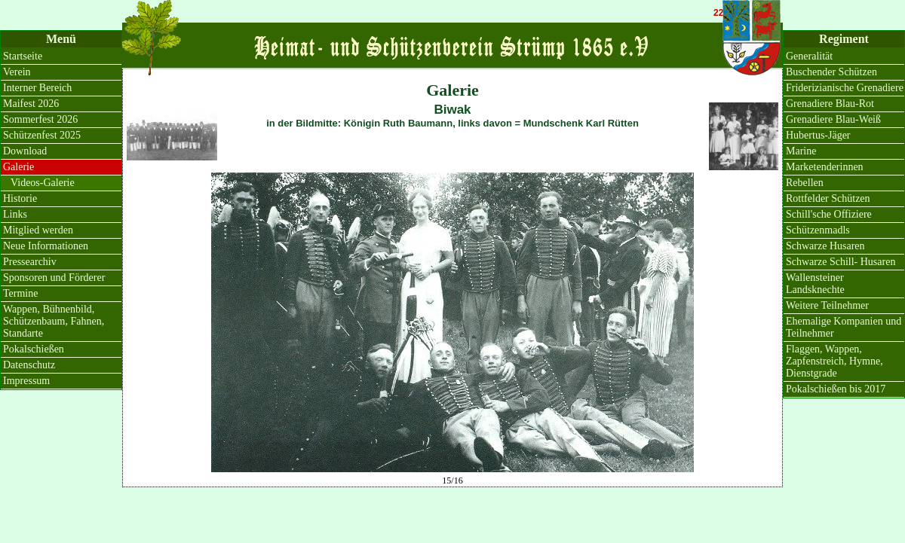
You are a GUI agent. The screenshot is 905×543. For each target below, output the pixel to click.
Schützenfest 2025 (42, 135)
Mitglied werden (38, 230)
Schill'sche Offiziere (829, 214)
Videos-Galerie (43, 182)
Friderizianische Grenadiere (844, 87)
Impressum (26, 380)
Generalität (809, 56)
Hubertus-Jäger (818, 135)
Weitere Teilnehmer (827, 305)
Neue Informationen (45, 246)
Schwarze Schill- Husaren (840, 261)
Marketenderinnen (825, 166)
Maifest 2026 (31, 103)
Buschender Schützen (831, 72)
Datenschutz (29, 365)
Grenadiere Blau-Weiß (833, 119)
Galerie (18, 166)
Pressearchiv (30, 261)
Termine (20, 293)
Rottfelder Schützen (828, 198)
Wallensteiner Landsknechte (815, 283)
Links (15, 214)
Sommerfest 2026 (40, 119)
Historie (20, 198)
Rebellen (805, 182)
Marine (801, 151)
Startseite (22, 56)
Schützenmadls (818, 230)
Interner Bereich (37, 87)
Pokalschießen (33, 349)
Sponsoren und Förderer (54, 277)
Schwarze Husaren (825, 246)
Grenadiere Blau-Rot (830, 103)
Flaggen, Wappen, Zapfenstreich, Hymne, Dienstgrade (834, 361)
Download (25, 151)
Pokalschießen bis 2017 (835, 389)
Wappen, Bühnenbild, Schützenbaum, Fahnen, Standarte (53, 321)
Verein (17, 72)
